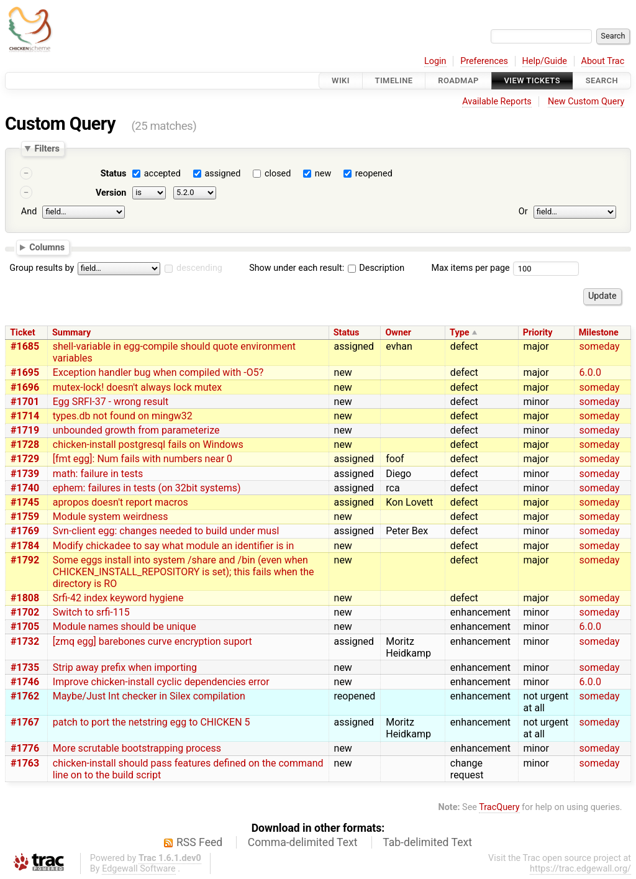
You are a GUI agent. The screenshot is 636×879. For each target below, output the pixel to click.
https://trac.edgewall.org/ (580, 868)
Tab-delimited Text (427, 842)
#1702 (25, 612)
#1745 (25, 502)
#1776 (25, 748)
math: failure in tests (98, 474)
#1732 (25, 641)
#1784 (25, 546)
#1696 (25, 387)
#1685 (25, 346)
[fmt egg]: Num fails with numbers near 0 (142, 459)
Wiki (341, 80)
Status (114, 173)
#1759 (25, 516)
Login (435, 61)
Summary (71, 332)
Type (459, 332)
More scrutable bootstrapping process (137, 748)
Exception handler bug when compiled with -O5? (158, 372)
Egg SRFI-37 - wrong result (110, 402)
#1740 (25, 488)
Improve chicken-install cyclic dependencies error (161, 682)
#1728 (25, 444)
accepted (162, 173)
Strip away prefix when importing (125, 667)
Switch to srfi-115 (91, 612)
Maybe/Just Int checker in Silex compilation (149, 696)
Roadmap (458, 80)
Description (376, 268)
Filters (46, 148)
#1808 (25, 598)
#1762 (25, 696)
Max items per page (470, 268)
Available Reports (497, 101)
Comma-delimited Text (303, 842)
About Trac (603, 61)
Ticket (22, 332)
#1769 (25, 531)
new (323, 173)
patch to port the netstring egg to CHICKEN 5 (151, 722)
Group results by (41, 268)
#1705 (25, 626)
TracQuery (499, 807)
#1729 (25, 459)
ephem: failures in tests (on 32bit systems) (147, 488)
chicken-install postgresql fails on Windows (148, 444)
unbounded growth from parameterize (136, 430)
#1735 (25, 667)
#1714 (25, 416)
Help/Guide (544, 61)
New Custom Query (586, 101)
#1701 (25, 402)
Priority (538, 332)
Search (602, 80)
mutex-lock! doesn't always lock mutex (137, 387)
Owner (398, 332)
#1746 (25, 682)
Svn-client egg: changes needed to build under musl (166, 531)
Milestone (599, 332)
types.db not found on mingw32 (123, 416)
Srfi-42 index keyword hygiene (118, 598)
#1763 (25, 763)
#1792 (25, 560)
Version (111, 193)
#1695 (25, 372)
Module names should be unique (124, 626)
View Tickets (532, 80)
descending (199, 268)
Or (523, 211)
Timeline (394, 80)
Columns (47, 247)
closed (278, 173)
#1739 (25, 474)
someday (599, 346)
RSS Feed (199, 842)
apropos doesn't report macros (120, 502)
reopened (374, 173)
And (29, 211)
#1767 (25, 722)
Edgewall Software (139, 868)
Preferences (484, 61)
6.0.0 (590, 372)
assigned (222, 173)
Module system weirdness (110, 516)
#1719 (25, 430)
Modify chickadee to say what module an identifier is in (173, 546)
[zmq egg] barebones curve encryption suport (152, 641)
